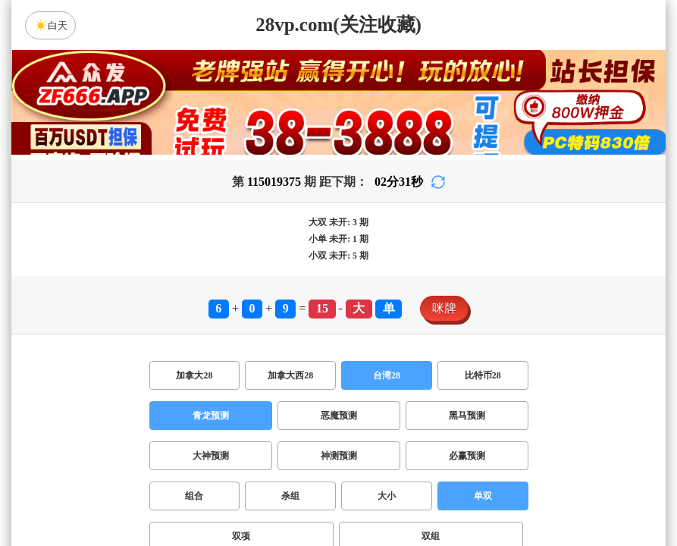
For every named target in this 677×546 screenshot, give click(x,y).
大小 (387, 496)
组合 (194, 496)
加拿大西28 (290, 375)
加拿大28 (194, 375)
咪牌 (444, 308)
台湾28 (386, 375)
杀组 (290, 496)
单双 (483, 496)
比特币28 (483, 375)
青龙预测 (211, 415)
